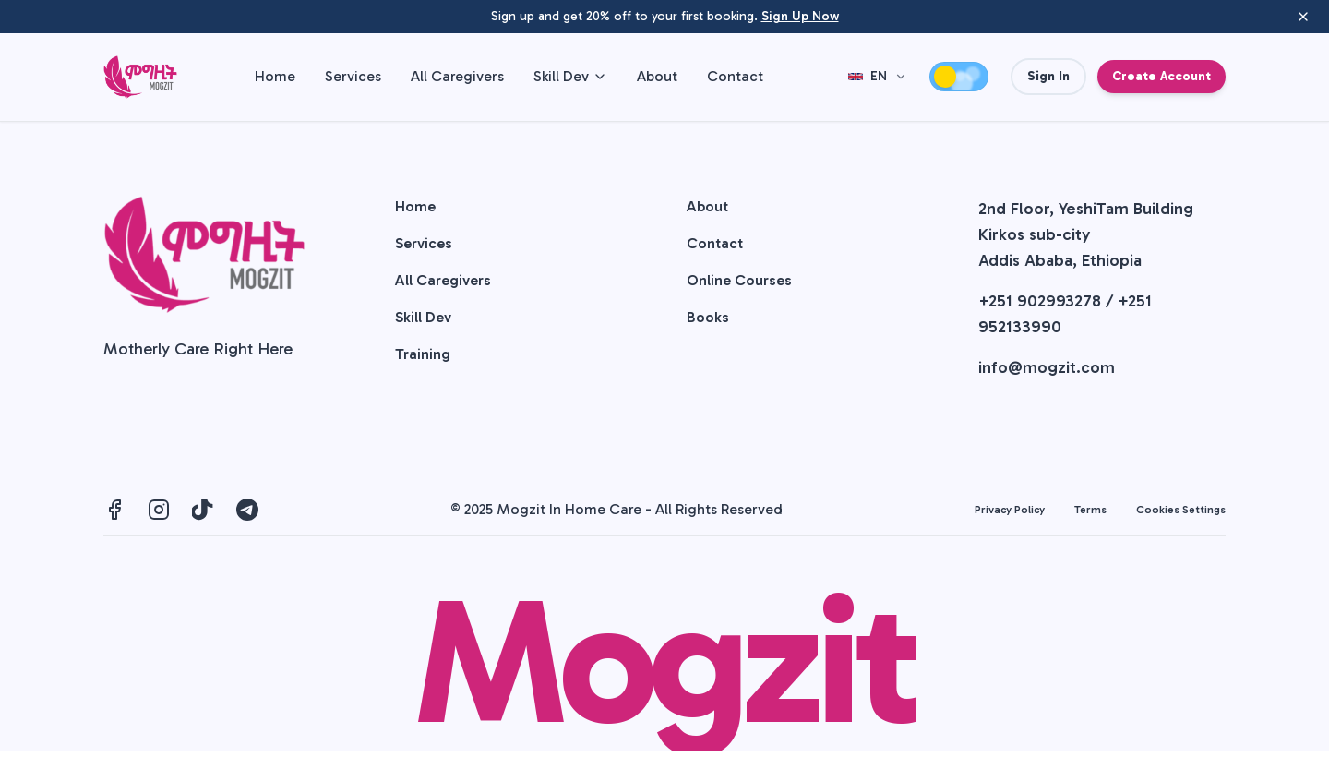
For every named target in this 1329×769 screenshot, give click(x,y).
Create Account (1161, 76)
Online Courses (739, 280)
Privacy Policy (1010, 509)
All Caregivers (457, 76)
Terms (1090, 509)
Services (353, 76)
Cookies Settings (1181, 509)
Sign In (1048, 76)
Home (275, 76)
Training (422, 354)
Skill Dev (570, 76)
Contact (735, 76)
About (657, 76)
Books (708, 317)
